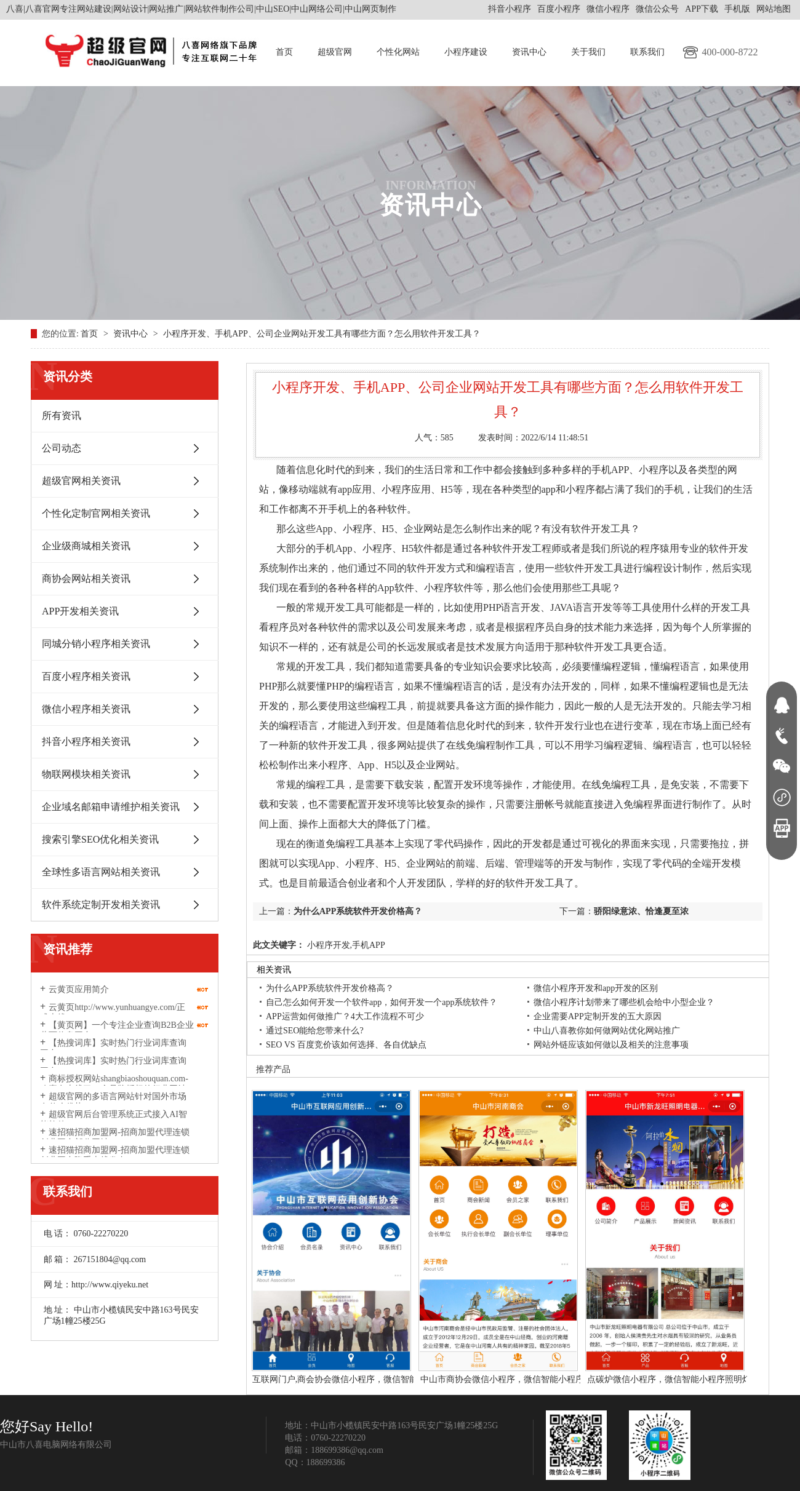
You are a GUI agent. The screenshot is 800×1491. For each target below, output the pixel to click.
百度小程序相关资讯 (86, 676)
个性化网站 (398, 52)
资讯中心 (529, 52)
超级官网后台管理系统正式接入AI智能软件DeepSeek (113, 1119)
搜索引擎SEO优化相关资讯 (100, 839)
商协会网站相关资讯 (86, 578)
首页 (284, 52)
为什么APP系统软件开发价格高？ (358, 911)
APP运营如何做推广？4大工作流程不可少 (345, 1016)
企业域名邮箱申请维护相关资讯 (111, 806)
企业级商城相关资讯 (86, 546)
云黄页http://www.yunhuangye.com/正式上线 (112, 1012)
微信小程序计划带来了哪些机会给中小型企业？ (624, 1002)
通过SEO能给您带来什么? (315, 1030)
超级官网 (335, 52)
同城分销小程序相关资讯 (96, 643)
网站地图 (773, 9)
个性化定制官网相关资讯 (96, 513)
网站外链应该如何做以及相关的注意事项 (611, 1044)
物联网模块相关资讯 (86, 774)
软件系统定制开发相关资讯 (101, 904)
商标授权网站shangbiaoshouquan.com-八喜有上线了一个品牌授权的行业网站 (114, 1084)
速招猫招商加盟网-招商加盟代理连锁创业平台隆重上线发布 (115, 1155)
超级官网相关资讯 (81, 480)
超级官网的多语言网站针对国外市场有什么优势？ (113, 1101)
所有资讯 (61, 415)
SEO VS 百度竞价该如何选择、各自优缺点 (346, 1044)
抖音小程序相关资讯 (86, 741)
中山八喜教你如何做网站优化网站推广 (607, 1030)
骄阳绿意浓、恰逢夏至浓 (641, 911)
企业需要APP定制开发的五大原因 (598, 1016)
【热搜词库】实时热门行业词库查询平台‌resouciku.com (113, 1066)
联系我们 (647, 52)
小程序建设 (465, 52)
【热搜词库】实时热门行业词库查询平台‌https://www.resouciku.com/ (113, 1048)
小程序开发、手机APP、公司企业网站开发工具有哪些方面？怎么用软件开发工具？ (322, 333)
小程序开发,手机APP (345, 945)
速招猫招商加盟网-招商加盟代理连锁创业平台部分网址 (115, 1137)
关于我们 (588, 52)
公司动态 (61, 448)
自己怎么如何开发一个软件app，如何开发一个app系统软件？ (381, 1002)
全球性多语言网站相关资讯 (101, 872)
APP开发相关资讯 (80, 611)
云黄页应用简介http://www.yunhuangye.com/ (91, 994)
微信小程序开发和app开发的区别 (596, 988)
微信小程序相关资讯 (86, 709)
